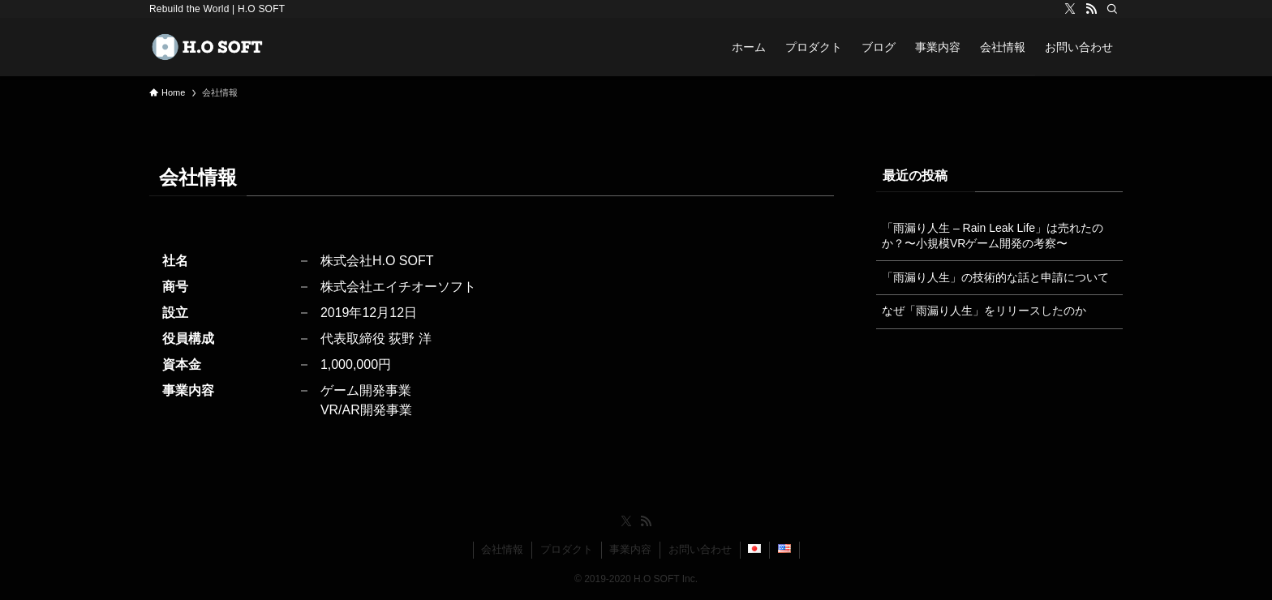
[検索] (1112, 9)
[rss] (1091, 9)
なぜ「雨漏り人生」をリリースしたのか (984, 310)
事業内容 (630, 549)
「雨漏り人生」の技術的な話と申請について (995, 277)
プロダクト (566, 549)
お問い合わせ (700, 549)
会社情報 (502, 549)
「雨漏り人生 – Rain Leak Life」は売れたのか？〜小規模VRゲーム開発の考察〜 (992, 236)
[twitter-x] (1070, 9)
